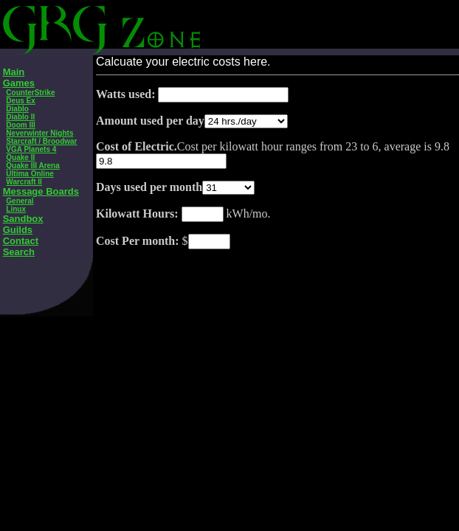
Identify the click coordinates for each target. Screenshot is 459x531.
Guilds (17, 229)
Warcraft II (24, 182)
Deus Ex (20, 101)
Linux (16, 209)
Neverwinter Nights (39, 133)
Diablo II (20, 117)
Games (19, 82)
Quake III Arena (32, 166)
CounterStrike (30, 92)
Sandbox (23, 218)
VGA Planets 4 (31, 149)
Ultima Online (29, 174)
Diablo (17, 109)
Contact (20, 240)
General (19, 201)
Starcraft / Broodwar (41, 141)
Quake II (20, 157)
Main (14, 71)
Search (19, 251)
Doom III (20, 125)
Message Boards (41, 191)
